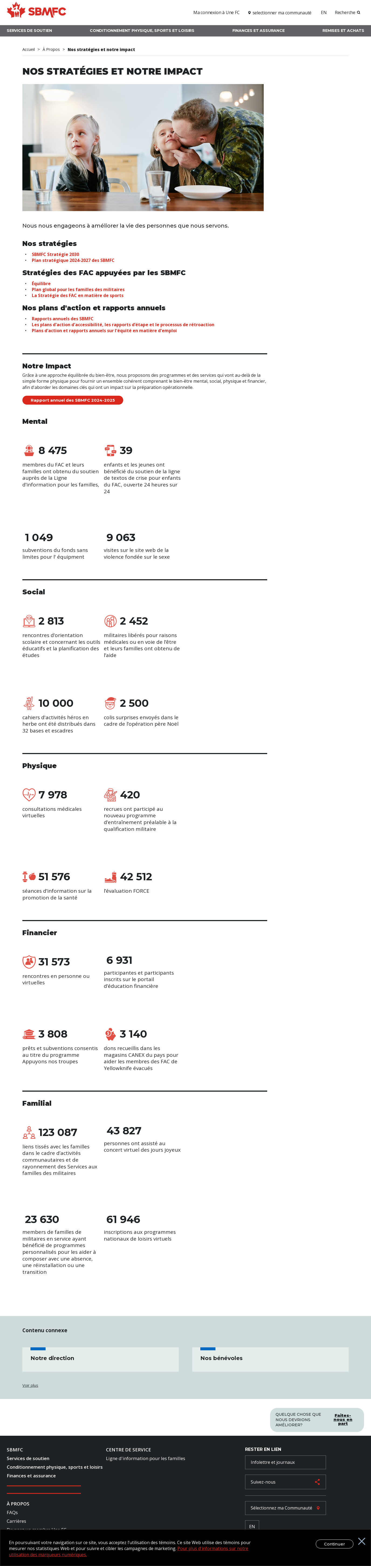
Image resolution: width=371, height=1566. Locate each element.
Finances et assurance (258, 30)
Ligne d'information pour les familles (145, 1460)
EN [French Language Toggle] (252, 1528)
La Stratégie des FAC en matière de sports (77, 295)
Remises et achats (343, 30)
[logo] (36, 12)
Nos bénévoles (221, 1358)
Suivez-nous (263, 1483)
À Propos (51, 49)
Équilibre (41, 283)
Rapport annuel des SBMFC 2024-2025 (73, 400)
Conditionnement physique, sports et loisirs (142, 30)
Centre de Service (128, 1451)
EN (324, 12)
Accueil (28, 49)
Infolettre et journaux (273, 1463)
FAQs (12, 1514)
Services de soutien (29, 30)
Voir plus (30, 1385)
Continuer (328, 1544)
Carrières (16, 1522)
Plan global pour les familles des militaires (78, 289)
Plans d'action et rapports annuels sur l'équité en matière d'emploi (104, 331)
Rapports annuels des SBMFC (63, 319)
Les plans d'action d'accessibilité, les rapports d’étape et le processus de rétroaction (123, 325)
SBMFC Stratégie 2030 (55, 254)
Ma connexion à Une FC (216, 12)
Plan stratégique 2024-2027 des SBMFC (73, 260)
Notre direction (52, 1358)
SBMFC (15, 1451)
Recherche (345, 12)
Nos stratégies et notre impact (101, 49)
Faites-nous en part (343, 1417)
